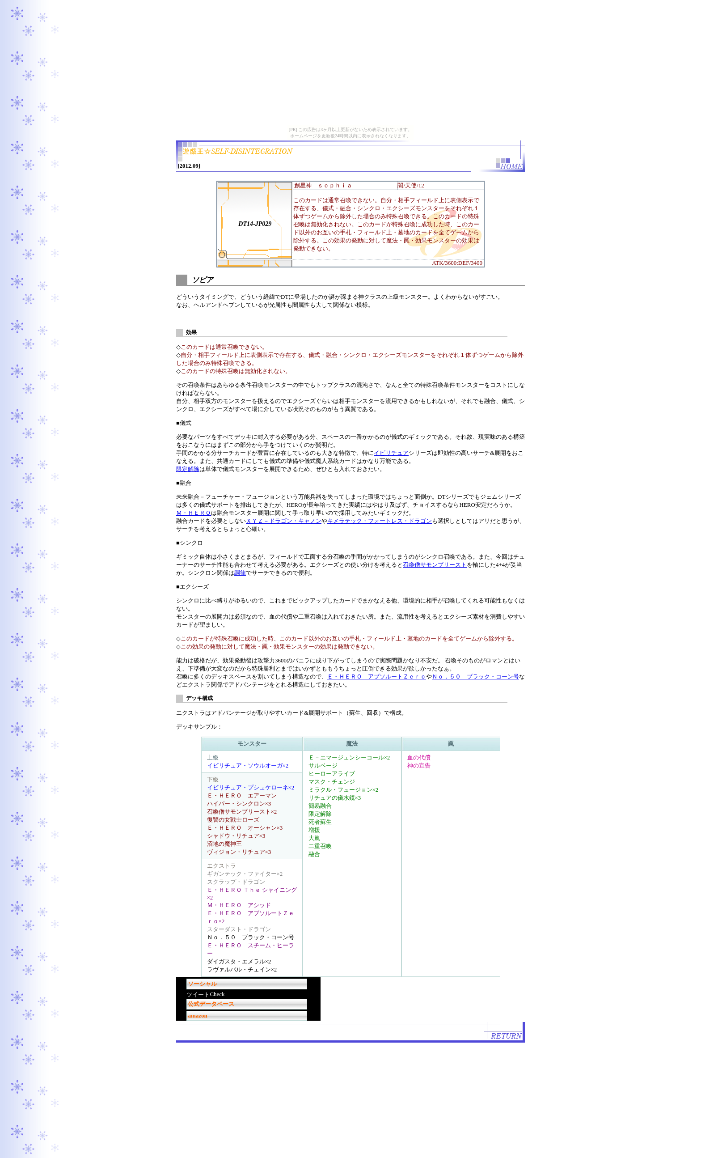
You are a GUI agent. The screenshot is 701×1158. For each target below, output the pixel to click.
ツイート (198, 994)
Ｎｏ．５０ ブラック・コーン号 (475, 676)
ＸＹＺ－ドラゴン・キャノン (283, 520)
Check (217, 994)
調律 (240, 572)
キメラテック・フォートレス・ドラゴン (379, 520)
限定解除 (187, 469)
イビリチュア (391, 453)
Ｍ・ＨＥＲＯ (193, 512)
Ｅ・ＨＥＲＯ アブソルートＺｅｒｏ (376, 676)
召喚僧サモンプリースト (435, 564)
